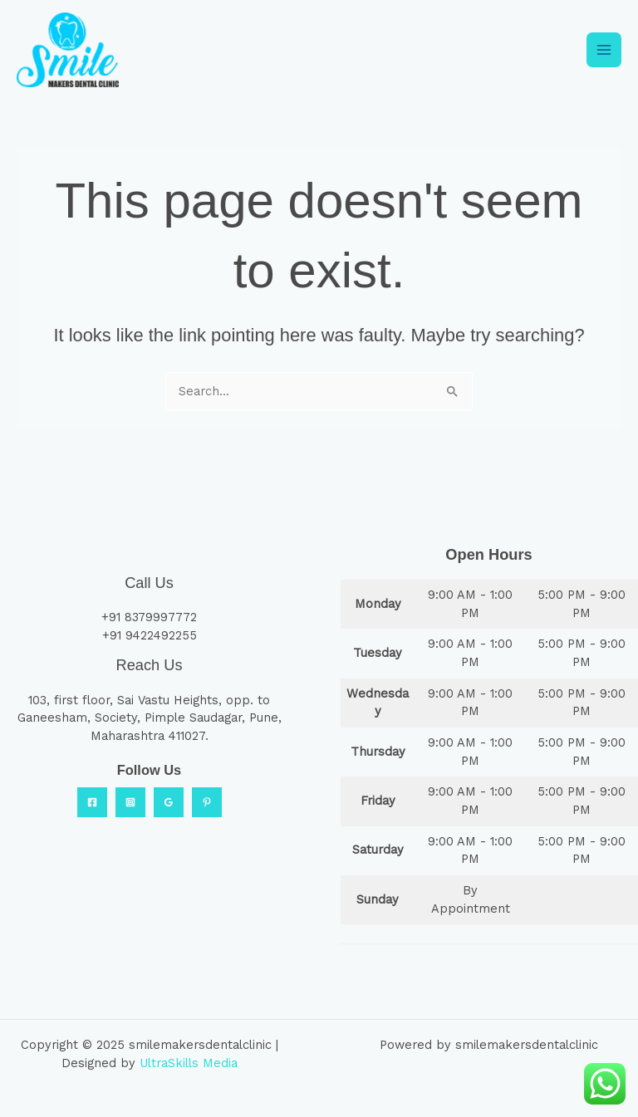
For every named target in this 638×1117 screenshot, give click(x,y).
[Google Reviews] (169, 800)
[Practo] (207, 800)
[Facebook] (92, 800)
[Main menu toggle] (603, 49)
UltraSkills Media (189, 1060)
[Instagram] (130, 800)
